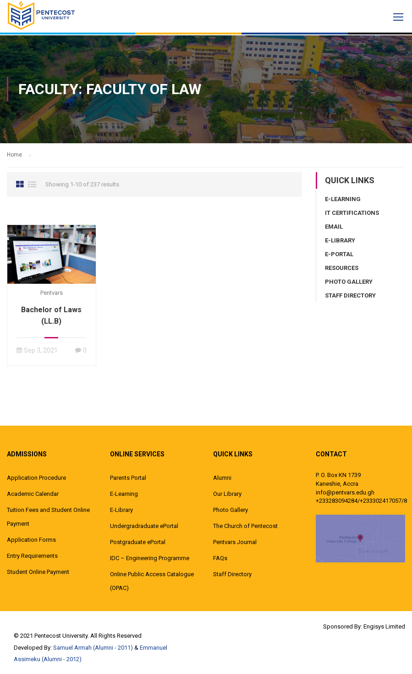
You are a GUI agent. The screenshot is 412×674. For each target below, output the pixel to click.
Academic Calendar (33, 493)
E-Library (340, 240)
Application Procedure (36, 477)
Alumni (222, 477)
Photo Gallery (349, 281)
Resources (341, 267)
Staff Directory (350, 295)
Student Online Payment (38, 571)
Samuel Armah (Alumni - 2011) (93, 647)
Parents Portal (128, 477)
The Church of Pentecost (245, 525)
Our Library (227, 493)
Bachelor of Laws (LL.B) (51, 315)
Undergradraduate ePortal (144, 525)
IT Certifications (352, 212)
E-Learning (343, 199)
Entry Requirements (32, 555)
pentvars (51, 292)
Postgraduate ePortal (137, 542)
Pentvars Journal (235, 542)
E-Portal (339, 254)
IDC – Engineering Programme (149, 558)
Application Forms (31, 539)
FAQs (220, 558)
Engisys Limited (384, 626)
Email (334, 226)
